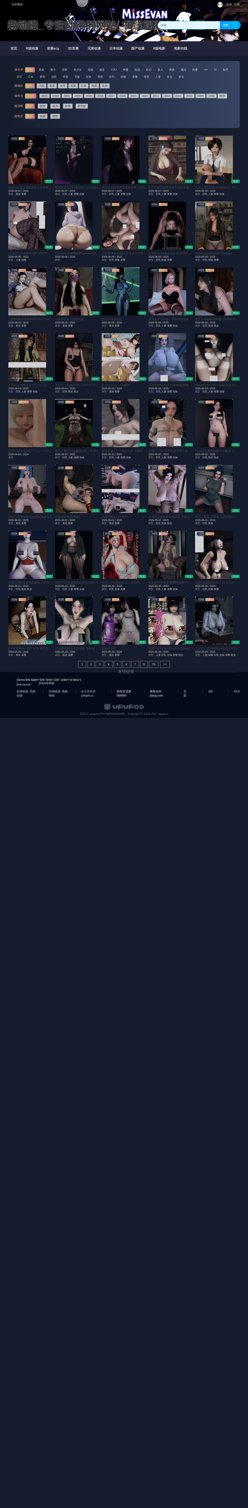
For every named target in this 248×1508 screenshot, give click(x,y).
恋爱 (64, 69)
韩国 (94, 85)
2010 (189, 95)
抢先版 (82, 106)
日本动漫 (116, 48)
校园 (90, 69)
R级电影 (159, 48)
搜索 (226, 25)
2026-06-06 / (202, 191)
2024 (72, 256)
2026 (26, 191)
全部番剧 (17, 4)
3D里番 (73, 48)
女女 (169, 76)
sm (205, 69)
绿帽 (23, 259)
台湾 (62, 85)
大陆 (41, 85)
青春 (172, 69)
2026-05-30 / (109, 586)
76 (153, 664)
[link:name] (24, 684)
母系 (146, 76)
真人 (160, 69)
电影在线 (180, 48)
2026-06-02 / (155, 454)
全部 (30, 69)
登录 (229, 4)
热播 (42, 116)
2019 (89, 95)
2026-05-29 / (15, 651)
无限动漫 (94, 48)
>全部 (30, 95)
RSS (237, 691)
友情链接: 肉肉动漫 (26, 691)
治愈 (54, 76)
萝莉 (42, 76)
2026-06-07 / (15, 191)
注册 (237, 4)
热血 (41, 69)
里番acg (53, 48)
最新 (55, 116)
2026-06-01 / (15, 520)
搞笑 (102, 69)
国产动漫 (137, 48)
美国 (73, 85)
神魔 (125, 69)
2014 (145, 95)
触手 (225, 69)
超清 (42, 106)
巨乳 (111, 76)
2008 (212, 95)
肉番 (195, 69)
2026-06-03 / (109, 388)
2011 (178, 95)
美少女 (78, 69)
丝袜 (88, 76)
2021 (67, 95)
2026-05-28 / (155, 651)
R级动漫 (32, 48)
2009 (201, 95)
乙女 (30, 76)
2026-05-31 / (155, 520)
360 (210, 691)
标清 (67, 106)
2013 (156, 95)
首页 (14, 48)
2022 (56, 95)
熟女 (216, 325)
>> (165, 664)
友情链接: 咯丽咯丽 (58, 691)
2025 (72, 191)
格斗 (53, 69)
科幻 (148, 69)
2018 (100, 95)
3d (215, 69)
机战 (137, 69)
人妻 (158, 76)
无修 (77, 76)
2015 (134, 95)
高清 (55, 106)
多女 (181, 76)
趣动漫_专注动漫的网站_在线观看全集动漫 (106, 25)
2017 (111, 95)
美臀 (23, 194)
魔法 (183, 69)
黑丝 (100, 76)
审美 (65, 76)
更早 (222, 95)
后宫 (19, 76)
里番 (135, 76)
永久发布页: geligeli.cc (88, 691)
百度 (185, 691)
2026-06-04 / (155, 322)
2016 (122, 95)
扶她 (123, 76)
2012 (167, 95)
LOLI (114, 69)
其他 (104, 85)
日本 (83, 85)
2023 (45, 95)
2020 (78, 95)
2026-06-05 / (15, 322)
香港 (52, 85)
